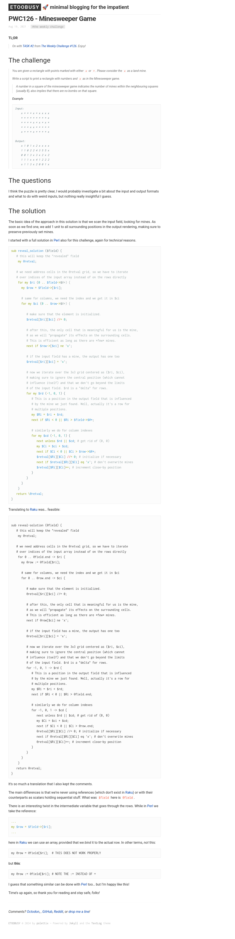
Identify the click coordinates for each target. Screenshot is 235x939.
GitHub (47, 912)
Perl (57, 240)
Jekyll (73, 923)
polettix (42, 923)
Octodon (33, 912)
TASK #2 (28, 46)
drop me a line (79, 912)
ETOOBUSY (24, 7)
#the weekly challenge (47, 26)
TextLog (96, 923)
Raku (34, 510)
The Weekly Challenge (55, 46)
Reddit (58, 912)
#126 (73, 46)
